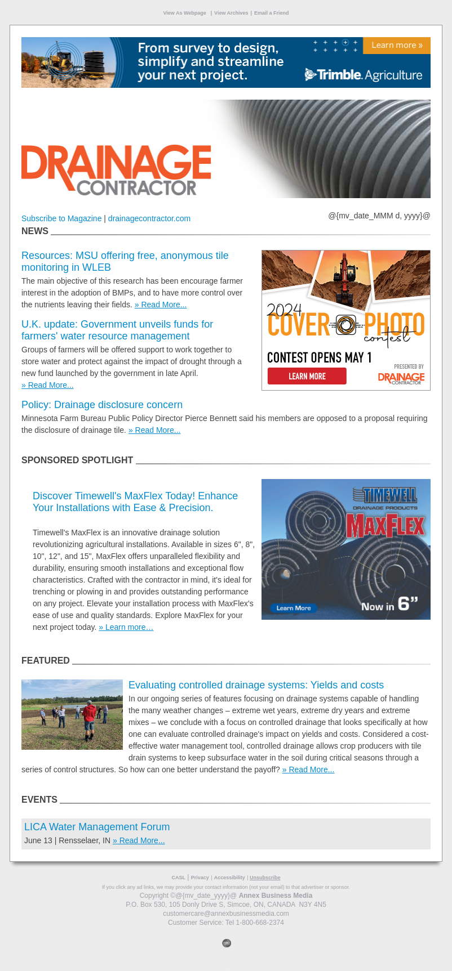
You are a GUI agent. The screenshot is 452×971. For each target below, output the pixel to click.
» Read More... (161, 304)
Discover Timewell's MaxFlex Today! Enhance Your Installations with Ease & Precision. (135, 501)
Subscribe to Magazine (61, 218)
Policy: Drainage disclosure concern (102, 404)
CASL (178, 877)
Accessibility (229, 877)
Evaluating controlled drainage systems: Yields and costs (256, 685)
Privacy (200, 877)
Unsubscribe (265, 877)
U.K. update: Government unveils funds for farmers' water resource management (117, 330)
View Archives (231, 13)
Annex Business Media (276, 896)
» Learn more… (126, 627)
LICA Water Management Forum (97, 827)
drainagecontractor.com (149, 218)
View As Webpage (184, 13)
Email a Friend (271, 13)
